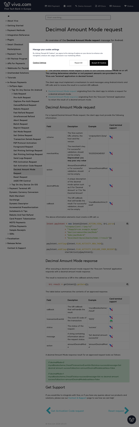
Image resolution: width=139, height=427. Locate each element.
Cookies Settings (39, 63)
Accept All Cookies (99, 63)
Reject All (78, 63)
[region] (70, 56)
